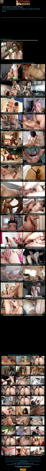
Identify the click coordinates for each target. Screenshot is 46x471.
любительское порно (12, 40)
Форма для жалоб (27, 466)
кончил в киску (34, 40)
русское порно (27, 40)
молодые (5, 40)
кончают (19, 40)
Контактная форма (19, 466)
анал (22, 40)
